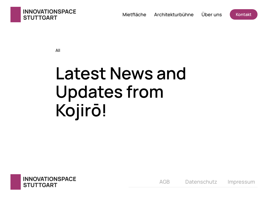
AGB (164, 181)
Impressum (241, 181)
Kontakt (244, 14)
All (57, 50)
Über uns (212, 14)
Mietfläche (134, 14)
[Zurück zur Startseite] (43, 14)
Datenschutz (201, 181)
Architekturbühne (174, 14)
